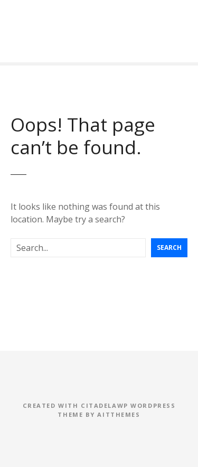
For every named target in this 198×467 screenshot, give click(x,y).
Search (169, 247)
